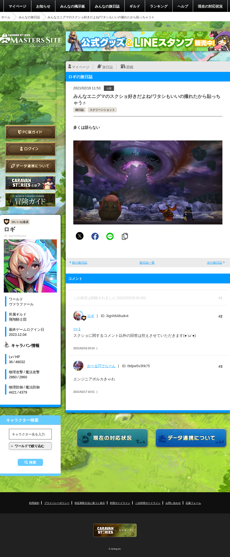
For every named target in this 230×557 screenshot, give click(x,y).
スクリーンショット (102, 110)
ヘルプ (182, 6)
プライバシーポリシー (57, 503)
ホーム (5, 17)
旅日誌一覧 (147, 262)
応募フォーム (193, 503)
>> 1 (77, 329)
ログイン (30, 149)
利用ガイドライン (120, 503)
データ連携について (30, 166)
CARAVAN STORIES (115, 530)
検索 (32, 462)
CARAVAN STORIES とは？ (30, 183)
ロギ (90, 315)
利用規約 (34, 503)
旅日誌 (107, 66)
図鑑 (129, 66)
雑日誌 (79, 110)
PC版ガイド (30, 132)
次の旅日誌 (214, 262)
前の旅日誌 (79, 262)
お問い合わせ (173, 503)
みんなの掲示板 (72, 6)
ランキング (159, 6)
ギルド (134, 6)
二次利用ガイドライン (147, 503)
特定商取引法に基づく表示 (90, 503)
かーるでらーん (101, 365)
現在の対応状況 (210, 6)
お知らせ (43, 6)
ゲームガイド (30, 200)
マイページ (17, 6)
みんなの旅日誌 (107, 6)
